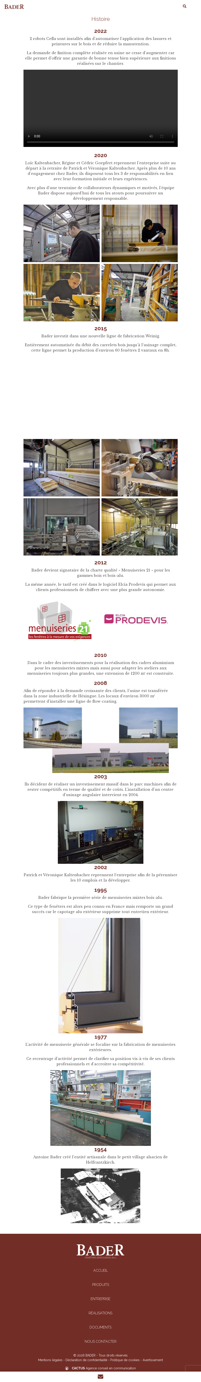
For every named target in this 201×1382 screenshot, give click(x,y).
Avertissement (153, 1360)
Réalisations (100, 1313)
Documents (100, 1327)
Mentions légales (50, 1360)
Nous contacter (101, 1341)
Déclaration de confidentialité (86, 1360)
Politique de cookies (125, 1360)
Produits (100, 1285)
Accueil (100, 1270)
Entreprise (100, 1299)
